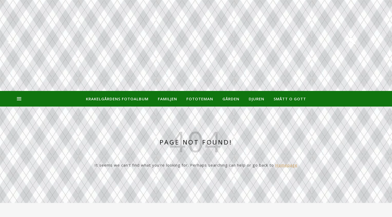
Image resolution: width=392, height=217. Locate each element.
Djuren (256, 98)
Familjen (167, 98)
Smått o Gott (290, 98)
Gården (230, 98)
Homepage (286, 165)
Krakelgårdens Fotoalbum (117, 98)
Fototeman (199, 98)
